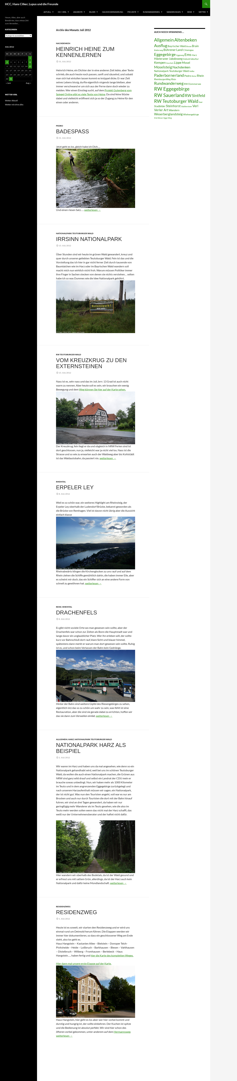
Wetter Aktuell (11, 100)
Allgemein (61, 739)
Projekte (131, 12)
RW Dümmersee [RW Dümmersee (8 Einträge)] (192, 84)
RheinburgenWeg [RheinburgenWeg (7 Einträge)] (162, 79)
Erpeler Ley (75, 487)
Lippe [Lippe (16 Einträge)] (177, 62)
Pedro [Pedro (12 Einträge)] (187, 75)
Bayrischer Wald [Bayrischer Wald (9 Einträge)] (177, 46)
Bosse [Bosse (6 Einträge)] (188, 46)
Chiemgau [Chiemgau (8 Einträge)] (188, 50)
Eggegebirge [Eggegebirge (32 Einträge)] (165, 54)
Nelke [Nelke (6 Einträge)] (191, 71)
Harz (71, 739)
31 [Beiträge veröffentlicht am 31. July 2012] (11, 79)
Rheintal (61, 481)
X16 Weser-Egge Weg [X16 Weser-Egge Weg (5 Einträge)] (163, 118)
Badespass (72, 131)
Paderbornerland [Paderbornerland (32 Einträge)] (169, 75)
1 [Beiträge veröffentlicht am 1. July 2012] (30, 58)
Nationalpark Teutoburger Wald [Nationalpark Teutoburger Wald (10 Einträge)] (171, 70)
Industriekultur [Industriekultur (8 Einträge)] (191, 59)
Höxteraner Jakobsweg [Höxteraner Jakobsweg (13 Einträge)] (168, 58)
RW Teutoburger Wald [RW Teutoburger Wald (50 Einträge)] (176, 101)
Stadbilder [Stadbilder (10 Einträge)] (159, 106)
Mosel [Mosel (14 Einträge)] (186, 62)
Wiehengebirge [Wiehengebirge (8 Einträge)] (191, 114)
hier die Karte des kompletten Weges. (112, 955)
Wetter (202, 12)
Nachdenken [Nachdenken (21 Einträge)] (181, 67)
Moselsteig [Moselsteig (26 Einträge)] (163, 67)
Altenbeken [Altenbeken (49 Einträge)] (185, 40)
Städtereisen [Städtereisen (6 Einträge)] (186, 106)
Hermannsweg (122, 1031)
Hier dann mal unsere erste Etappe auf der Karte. (83, 963)
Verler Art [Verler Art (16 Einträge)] (161, 110)
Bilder (92, 12)
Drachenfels (76, 612)
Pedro (59, 125)
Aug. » (28, 83)
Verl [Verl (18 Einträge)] (195, 106)
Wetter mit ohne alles (14, 104)
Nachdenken (63, 43)
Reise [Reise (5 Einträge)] (194, 76)
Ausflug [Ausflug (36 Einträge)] (160, 45)
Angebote (78, 12)
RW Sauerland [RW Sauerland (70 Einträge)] (169, 95)
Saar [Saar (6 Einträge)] (201, 102)
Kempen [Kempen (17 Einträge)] (160, 62)
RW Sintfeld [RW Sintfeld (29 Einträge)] (195, 95)
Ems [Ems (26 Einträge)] (187, 54)
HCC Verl (62, 12)
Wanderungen (174, 12)
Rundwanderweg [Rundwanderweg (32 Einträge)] (168, 83)
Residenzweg (63, 906)
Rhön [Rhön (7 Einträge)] (173, 79)
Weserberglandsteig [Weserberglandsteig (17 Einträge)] (168, 114)
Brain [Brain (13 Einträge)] (195, 46)
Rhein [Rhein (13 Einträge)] (200, 75)
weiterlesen (92, 209)
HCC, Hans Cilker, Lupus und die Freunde (31, 4)
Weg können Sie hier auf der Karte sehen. (102, 389)
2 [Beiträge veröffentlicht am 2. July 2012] (7, 62)
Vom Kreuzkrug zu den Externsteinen (91, 363)
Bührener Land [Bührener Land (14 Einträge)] (173, 50)
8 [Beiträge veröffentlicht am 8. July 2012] (30, 62)
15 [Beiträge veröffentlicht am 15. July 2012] (30, 66)
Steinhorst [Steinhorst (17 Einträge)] (173, 106)
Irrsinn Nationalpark (89, 239)
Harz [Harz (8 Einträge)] (194, 55)
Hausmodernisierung (112, 12)
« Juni (8, 83)
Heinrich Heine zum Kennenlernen (85, 52)
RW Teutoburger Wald (68, 354)
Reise (189, 12)
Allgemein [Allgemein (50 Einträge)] (164, 40)
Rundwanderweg (151, 12)
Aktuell (47, 12)
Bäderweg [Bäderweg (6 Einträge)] (158, 50)
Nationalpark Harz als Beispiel (91, 748)
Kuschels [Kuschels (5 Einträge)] (169, 63)
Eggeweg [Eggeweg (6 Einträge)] (180, 55)
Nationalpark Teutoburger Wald (74, 233)
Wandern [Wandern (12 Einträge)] (174, 110)
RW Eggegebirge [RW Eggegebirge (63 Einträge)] (171, 89)
